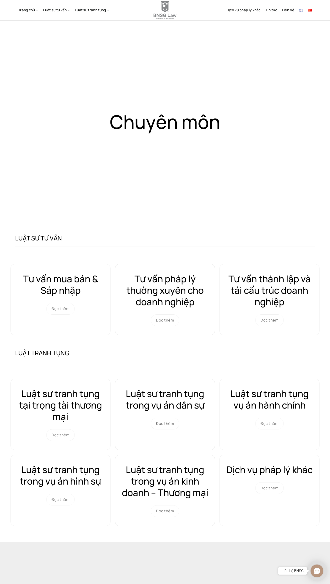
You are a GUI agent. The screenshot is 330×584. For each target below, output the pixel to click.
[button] (317, 570)
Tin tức (271, 10)
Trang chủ (28, 10)
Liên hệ (288, 10)
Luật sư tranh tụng (92, 10)
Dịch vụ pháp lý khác (244, 10)
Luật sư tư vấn (56, 10)
